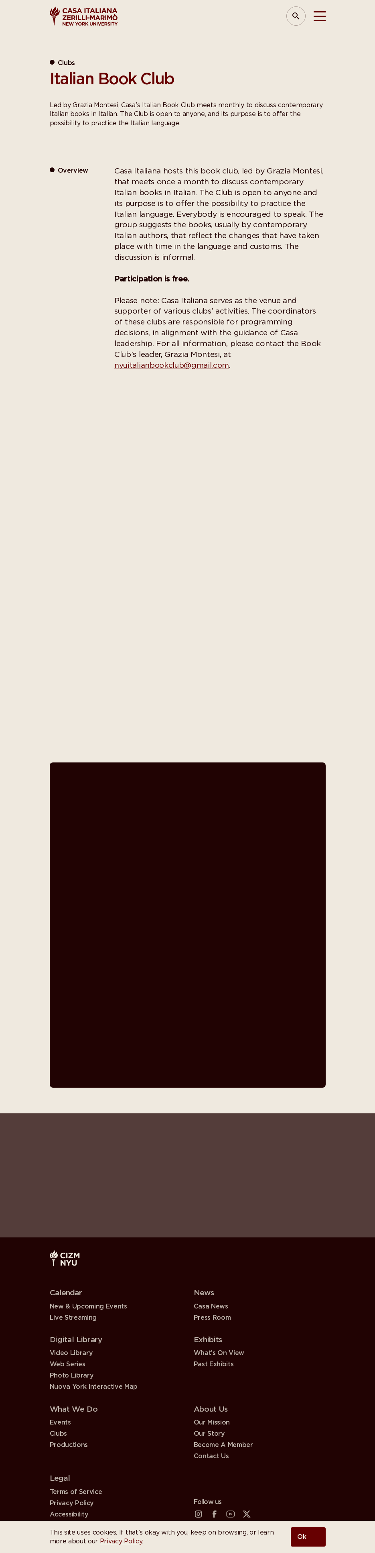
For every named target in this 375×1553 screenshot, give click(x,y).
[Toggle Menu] (320, 16)
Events (60, 1423)
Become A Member (223, 1445)
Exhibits (208, 1340)
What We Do (74, 1409)
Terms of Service (76, 1492)
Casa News (211, 1306)
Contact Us (211, 1456)
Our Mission (212, 1423)
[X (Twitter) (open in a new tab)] (246, 1514)
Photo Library (72, 1376)
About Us (211, 1409)
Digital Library (76, 1340)
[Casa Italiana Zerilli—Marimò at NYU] (84, 16)
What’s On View (219, 1353)
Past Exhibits (214, 1364)
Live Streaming (73, 1318)
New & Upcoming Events (88, 1306)
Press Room (212, 1318)
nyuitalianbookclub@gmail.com (172, 365)
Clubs (58, 1434)
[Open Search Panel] (296, 16)
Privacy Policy (121, 1541)
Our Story (209, 1434)
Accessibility (69, 1515)
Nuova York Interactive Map (94, 1387)
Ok (301, 1537)
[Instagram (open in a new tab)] (198, 1514)
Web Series (67, 1364)
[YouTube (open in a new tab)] (230, 1514)
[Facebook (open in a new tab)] (214, 1514)
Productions (69, 1445)
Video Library (71, 1353)
